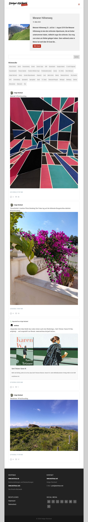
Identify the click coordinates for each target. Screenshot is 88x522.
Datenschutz (12, 504)
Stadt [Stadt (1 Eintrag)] (38, 79)
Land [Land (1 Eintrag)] (44, 75)
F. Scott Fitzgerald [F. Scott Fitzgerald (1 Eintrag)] (70, 66)
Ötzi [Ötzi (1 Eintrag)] (25, 84)
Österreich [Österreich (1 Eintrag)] (19, 84)
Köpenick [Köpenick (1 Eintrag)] (39, 75)
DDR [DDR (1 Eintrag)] (46, 66)
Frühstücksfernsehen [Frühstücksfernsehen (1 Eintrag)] (46, 71)
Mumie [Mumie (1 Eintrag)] (57, 75)
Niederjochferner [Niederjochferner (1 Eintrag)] (65, 75)
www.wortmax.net (52, 479)
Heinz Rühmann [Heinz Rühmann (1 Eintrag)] (69, 71)
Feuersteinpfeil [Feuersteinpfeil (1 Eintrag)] (12, 71)
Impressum (11, 501)
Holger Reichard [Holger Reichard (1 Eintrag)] (13, 75)
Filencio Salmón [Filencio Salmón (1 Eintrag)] (22, 71)
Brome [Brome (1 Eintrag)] (33, 66)
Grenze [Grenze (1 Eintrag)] (55, 71)
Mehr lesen (37, 46)
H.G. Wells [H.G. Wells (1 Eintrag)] (61, 71)
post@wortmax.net (57, 486)
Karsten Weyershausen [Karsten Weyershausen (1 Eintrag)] (29, 75)
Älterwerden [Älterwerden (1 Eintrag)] (12, 84)
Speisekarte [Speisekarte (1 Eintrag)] (25, 79)
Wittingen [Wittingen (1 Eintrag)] (62, 79)
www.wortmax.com (14, 486)
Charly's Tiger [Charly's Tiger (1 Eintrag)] (40, 66)
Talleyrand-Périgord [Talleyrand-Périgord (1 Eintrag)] (53, 79)
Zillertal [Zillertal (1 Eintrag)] (75, 79)
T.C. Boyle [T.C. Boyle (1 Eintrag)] (44, 79)
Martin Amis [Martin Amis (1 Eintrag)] (50, 75)
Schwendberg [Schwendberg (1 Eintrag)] (17, 79)
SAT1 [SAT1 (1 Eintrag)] (10, 79)
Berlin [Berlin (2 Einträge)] (19, 66)
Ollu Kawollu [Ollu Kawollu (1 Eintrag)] (74, 75)
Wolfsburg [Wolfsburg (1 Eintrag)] (68, 79)
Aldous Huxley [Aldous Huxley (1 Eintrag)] (12, 66)
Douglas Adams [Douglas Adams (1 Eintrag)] (60, 66)
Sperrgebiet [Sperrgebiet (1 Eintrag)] (32, 79)
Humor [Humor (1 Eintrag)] (20, 75)
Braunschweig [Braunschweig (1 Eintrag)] (26, 66)
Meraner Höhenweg (42, 17)
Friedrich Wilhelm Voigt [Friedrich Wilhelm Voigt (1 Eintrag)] (33, 71)
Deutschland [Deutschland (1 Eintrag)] (52, 66)
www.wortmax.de (13, 479)
